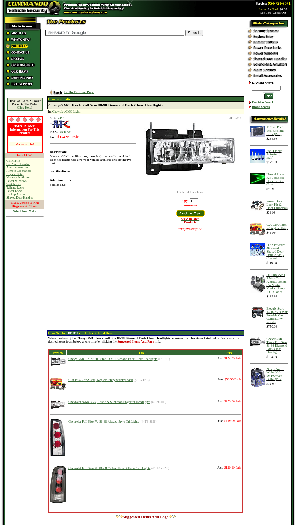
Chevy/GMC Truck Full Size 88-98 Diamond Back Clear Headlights (112, 359)
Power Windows (16, 180)
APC (60, 118)
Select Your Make (24, 211)
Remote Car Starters (18, 170)
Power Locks (14, 190)
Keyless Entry (14, 174)
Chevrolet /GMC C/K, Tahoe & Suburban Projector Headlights (109, 402)
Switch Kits (13, 184)
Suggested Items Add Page (144, 517)
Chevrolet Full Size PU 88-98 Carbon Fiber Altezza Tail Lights (109, 468)
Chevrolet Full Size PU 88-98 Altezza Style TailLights (104, 421)
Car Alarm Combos (18, 164)
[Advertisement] (24, 311)
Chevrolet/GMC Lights (66, 111)
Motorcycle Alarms (18, 177)
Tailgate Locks (15, 187)
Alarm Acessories (17, 167)
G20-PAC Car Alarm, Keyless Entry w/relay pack (100, 380)
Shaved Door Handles (19, 197)
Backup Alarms (15, 194)
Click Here (24, 107)
